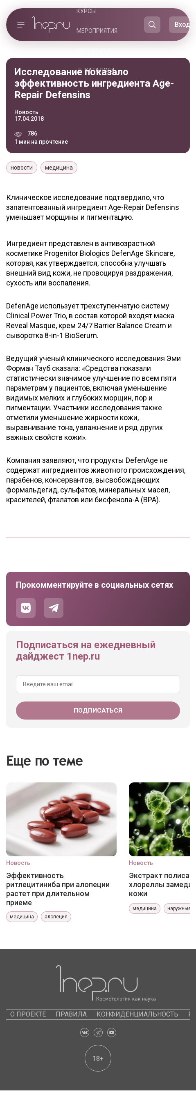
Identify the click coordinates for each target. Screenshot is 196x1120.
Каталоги (99, 70)
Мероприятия (97, 31)
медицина (59, 167)
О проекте (28, 1014)
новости (22, 167)
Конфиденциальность (137, 1014)
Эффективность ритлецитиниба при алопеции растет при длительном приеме (58, 888)
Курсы (86, 11)
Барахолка (94, 50)
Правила (71, 1014)
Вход (182, 24)
